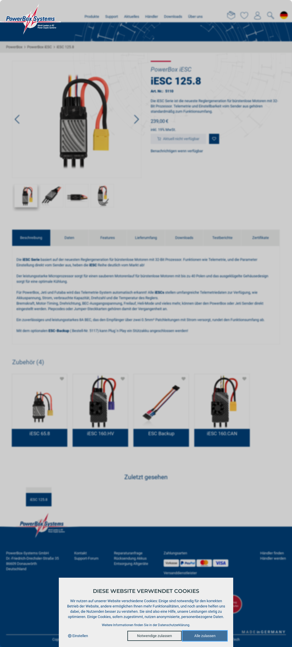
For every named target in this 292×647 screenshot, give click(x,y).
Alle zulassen (205, 636)
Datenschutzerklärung (173, 625)
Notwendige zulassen (154, 636)
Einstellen (78, 636)
